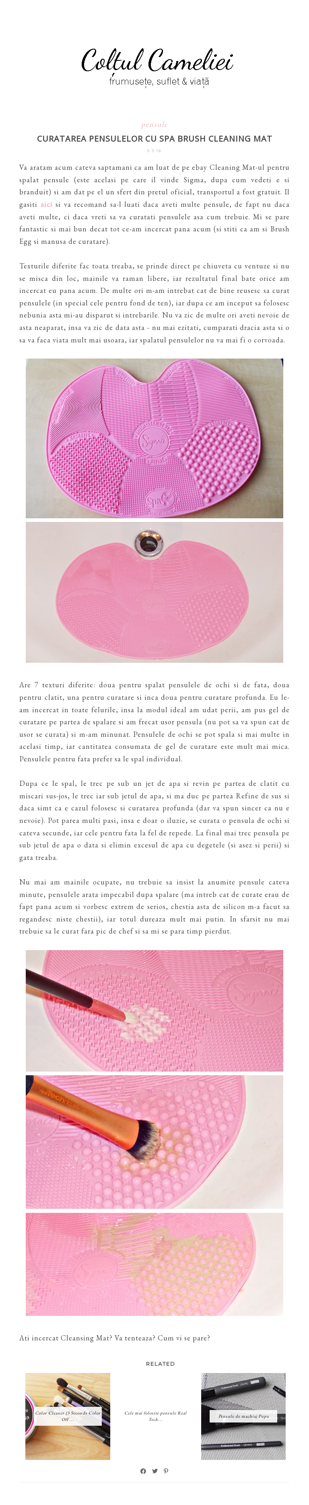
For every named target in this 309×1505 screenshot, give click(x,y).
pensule (154, 124)
